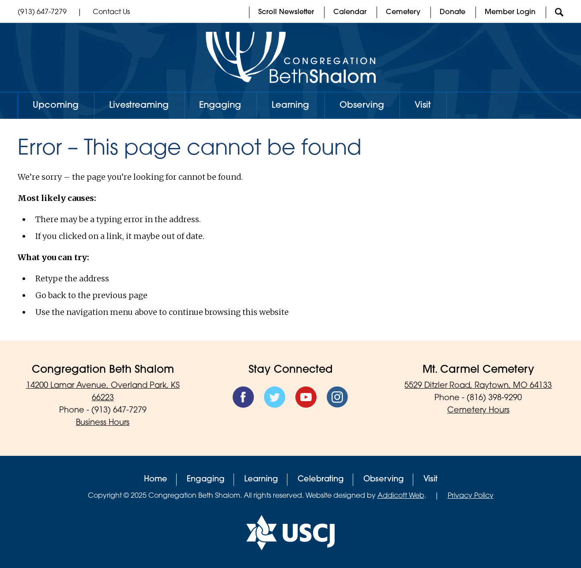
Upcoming (56, 105)
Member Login (510, 12)
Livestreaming (139, 105)
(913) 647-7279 (42, 12)
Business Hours (102, 423)
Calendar (349, 12)
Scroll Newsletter (286, 12)
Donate (452, 12)
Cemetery (403, 12)
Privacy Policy (471, 496)
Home (155, 479)
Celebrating (321, 479)
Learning (290, 105)
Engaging (220, 105)
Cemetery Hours (478, 410)
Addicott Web (400, 496)
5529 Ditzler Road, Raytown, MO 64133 (478, 386)
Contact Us (111, 12)
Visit (423, 105)
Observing (362, 105)
